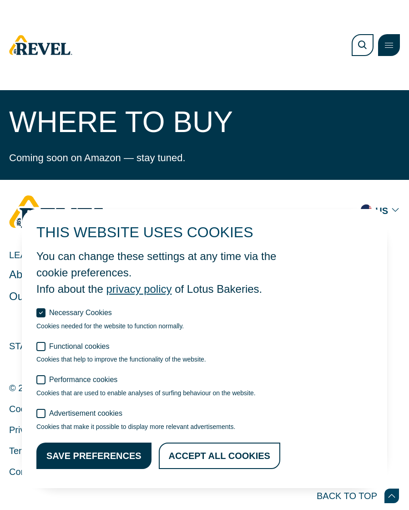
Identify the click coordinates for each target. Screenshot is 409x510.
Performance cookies (83, 379)
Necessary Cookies (80, 312)
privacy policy (139, 289)
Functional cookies (79, 346)
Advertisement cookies (85, 413)
